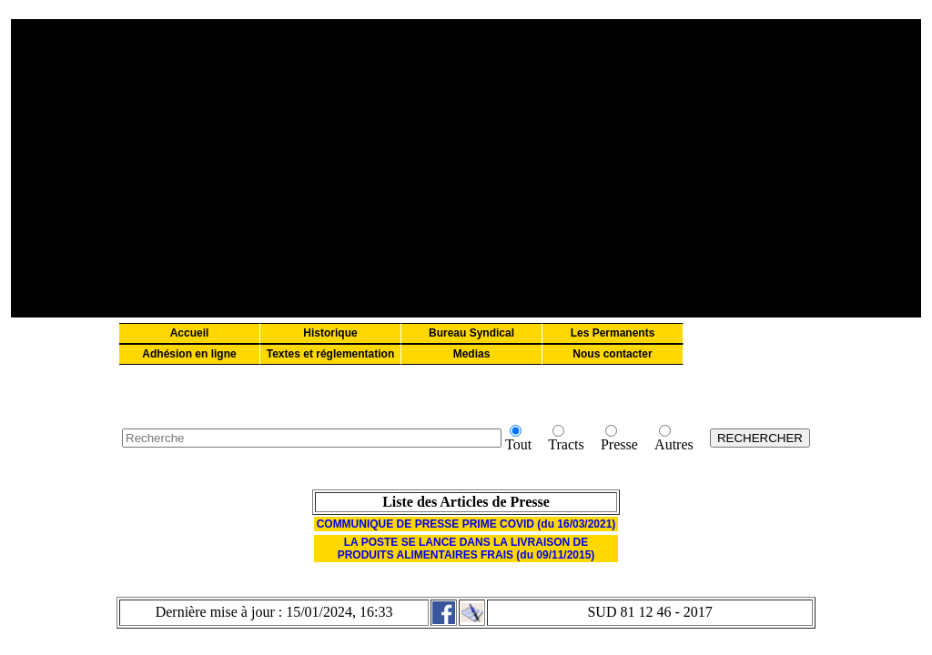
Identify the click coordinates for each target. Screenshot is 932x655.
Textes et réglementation (330, 354)
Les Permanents (613, 333)
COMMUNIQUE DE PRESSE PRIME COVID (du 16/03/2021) (466, 524)
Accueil (189, 333)
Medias (472, 354)
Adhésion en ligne (189, 354)
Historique (330, 333)
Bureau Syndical (471, 333)
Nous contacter (612, 354)
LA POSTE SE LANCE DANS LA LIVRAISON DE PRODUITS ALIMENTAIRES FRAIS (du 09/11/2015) (466, 548)
